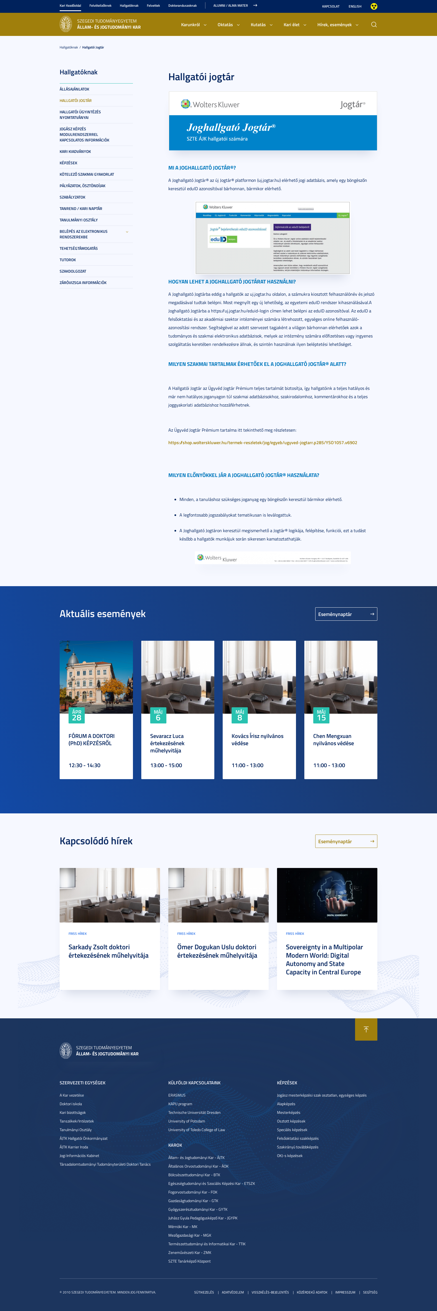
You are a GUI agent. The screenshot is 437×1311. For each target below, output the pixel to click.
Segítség (370, 1292)
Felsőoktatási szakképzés (298, 1138)
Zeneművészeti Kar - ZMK (189, 1252)
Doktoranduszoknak (182, 5)
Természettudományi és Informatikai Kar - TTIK (207, 1243)
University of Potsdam (186, 1121)
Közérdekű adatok (312, 1292)
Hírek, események (334, 24)
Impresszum (345, 1292)
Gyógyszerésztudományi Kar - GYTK (197, 1209)
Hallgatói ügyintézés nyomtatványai (80, 114)
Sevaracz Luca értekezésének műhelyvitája (167, 743)
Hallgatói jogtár (93, 47)
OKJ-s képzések (290, 1155)
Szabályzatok (72, 197)
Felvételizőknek (100, 5)
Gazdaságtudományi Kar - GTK (193, 1200)
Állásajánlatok (74, 89)
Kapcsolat (330, 6)
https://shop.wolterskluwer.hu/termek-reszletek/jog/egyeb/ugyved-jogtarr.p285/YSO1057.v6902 (262, 442)
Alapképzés (286, 1103)
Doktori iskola (71, 1103)
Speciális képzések (292, 1129)
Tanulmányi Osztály (79, 219)
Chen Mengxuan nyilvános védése (333, 739)
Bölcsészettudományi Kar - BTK (194, 1174)
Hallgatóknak (129, 5)
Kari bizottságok (73, 1112)
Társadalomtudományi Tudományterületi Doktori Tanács (105, 1164)
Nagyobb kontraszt (374, 6)
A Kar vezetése (72, 1095)
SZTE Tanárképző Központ (189, 1261)
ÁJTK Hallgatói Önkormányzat (84, 1138)
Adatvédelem (233, 1292)
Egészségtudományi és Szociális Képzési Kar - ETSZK (211, 1183)
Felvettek (153, 5)
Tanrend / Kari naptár (81, 208)
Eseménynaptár (335, 614)
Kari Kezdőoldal (70, 5)
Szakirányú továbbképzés (298, 1146)
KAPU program (180, 1103)
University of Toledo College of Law (196, 1129)
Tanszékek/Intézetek (77, 1121)
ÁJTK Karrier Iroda (74, 1146)
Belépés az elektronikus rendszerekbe (84, 234)
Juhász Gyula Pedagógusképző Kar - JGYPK (202, 1217)
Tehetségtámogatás (79, 248)
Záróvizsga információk (83, 282)
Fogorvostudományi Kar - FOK (192, 1192)
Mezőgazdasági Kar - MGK (189, 1235)
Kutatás (258, 24)
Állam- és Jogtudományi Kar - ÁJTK (196, 1157)
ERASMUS (177, 1095)
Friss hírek (78, 933)
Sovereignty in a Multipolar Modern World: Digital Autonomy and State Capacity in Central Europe (324, 959)
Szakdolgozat (73, 271)
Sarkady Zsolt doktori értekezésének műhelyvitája (109, 951)
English (355, 6)
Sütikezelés (204, 1292)
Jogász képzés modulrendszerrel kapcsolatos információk (84, 134)
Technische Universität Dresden (194, 1112)
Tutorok (68, 259)
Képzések (68, 162)
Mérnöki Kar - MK (182, 1226)
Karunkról (190, 24)
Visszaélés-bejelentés (270, 1292)
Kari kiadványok (75, 151)
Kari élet (292, 24)
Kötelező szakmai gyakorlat (87, 174)
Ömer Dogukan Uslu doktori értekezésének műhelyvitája (217, 951)
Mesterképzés (288, 1112)
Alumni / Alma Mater (230, 5)
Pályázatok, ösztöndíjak (82, 185)
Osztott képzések (291, 1121)
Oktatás (225, 24)
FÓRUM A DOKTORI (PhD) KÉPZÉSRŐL (92, 739)
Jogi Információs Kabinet (79, 1155)
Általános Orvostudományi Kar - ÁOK (198, 1166)
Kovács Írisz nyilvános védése (257, 739)
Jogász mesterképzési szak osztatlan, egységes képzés (322, 1095)
